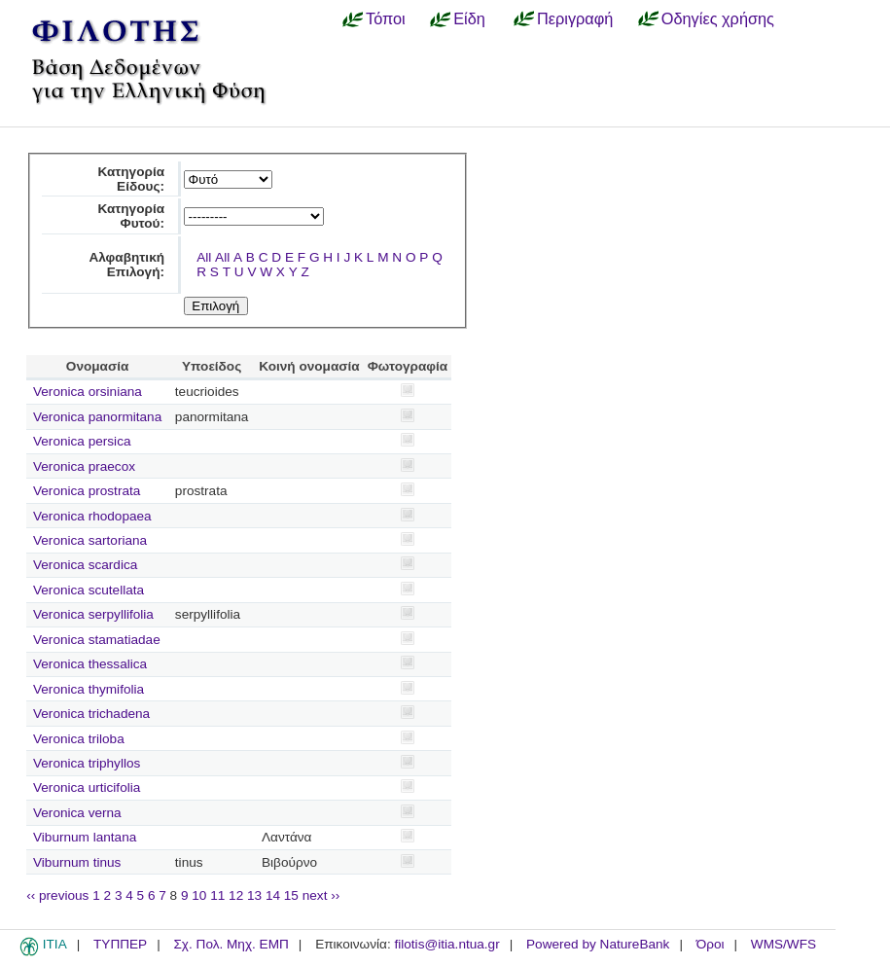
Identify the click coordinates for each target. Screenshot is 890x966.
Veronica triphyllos (86, 763)
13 (254, 895)
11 (217, 895)
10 (199, 895)
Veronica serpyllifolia (93, 614)
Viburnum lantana (84, 837)
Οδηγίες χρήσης (717, 18)
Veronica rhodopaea (92, 516)
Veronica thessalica (90, 664)
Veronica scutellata (88, 590)
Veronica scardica (85, 564)
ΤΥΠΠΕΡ (120, 944)
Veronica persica (82, 441)
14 (273, 895)
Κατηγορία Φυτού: (130, 216)
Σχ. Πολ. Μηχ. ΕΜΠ (230, 944)
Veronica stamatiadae (96, 639)
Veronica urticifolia (86, 787)
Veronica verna (77, 812)
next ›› (321, 895)
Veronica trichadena (91, 713)
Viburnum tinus (77, 862)
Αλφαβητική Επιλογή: (126, 264)
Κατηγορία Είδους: (130, 179)
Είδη (469, 18)
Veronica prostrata (86, 490)
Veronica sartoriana (90, 540)
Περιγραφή (575, 18)
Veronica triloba (79, 739)
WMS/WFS (783, 944)
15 (291, 895)
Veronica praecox (84, 466)
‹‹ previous (57, 895)
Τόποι (386, 18)
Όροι (710, 944)
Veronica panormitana (97, 417)
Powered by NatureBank (597, 944)
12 (236, 895)
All (203, 257)
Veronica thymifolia (88, 689)
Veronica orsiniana (87, 391)
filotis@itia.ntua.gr (446, 944)
